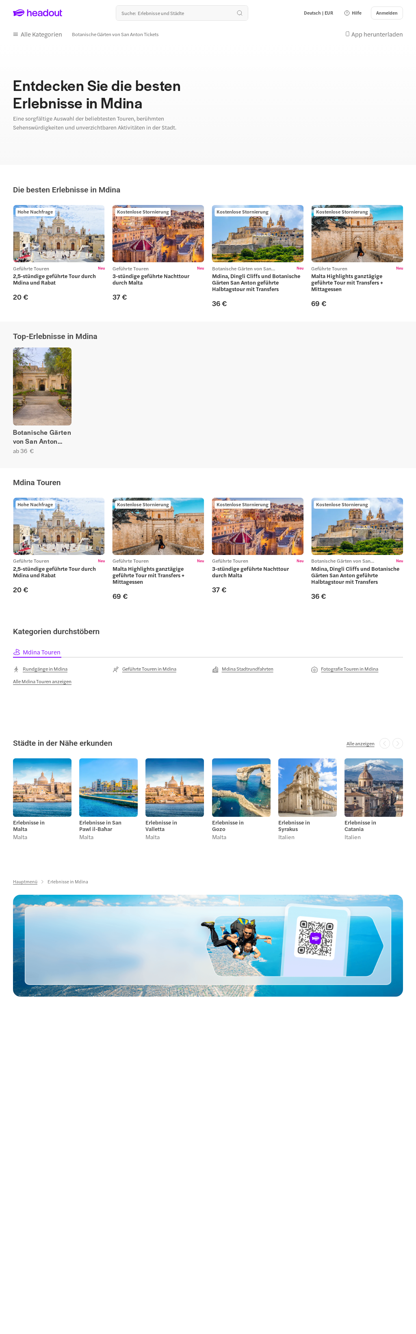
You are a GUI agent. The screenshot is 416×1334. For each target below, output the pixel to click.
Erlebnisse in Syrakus (294, 825)
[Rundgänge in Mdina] (40, 669)
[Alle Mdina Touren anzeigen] (42, 681)
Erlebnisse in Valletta (161, 825)
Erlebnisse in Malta (29, 825)
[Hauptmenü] (25, 881)
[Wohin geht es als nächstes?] (182, 13)
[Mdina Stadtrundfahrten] (242, 669)
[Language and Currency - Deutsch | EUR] (318, 12)
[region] (208, 256)
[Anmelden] (387, 12)
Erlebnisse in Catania (360, 825)
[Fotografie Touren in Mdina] (344, 669)
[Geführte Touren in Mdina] (144, 669)
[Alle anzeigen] (361, 743)
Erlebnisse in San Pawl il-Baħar (100, 825)
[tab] (37, 652)
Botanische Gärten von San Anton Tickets (42, 437)
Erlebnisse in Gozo (228, 825)
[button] (352, 12)
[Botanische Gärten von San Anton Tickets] (115, 34)
